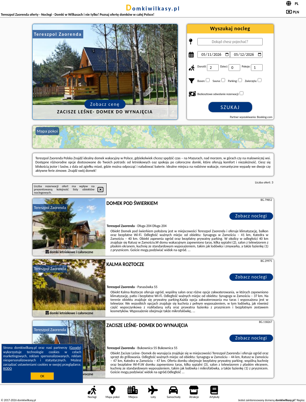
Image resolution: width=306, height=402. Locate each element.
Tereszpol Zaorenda (50, 207)
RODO (7, 369)
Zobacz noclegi (251, 216)
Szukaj (230, 107)
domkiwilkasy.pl (153, 8)
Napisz (301, 400)
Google (75, 348)
